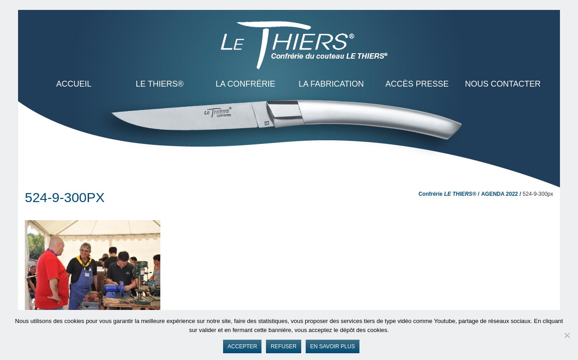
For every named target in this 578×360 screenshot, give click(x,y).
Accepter (242, 346)
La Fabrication (331, 83)
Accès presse (416, 83)
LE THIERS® (160, 83)
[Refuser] (566, 335)
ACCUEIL (73, 83)
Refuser (283, 346)
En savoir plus (332, 346)
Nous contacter (503, 83)
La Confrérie (245, 83)
